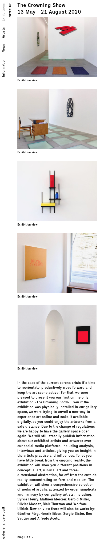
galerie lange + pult (3, 523)
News (3, 48)
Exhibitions (3, 12)
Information (3, 67)
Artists (3, 32)
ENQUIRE (25, 537)
